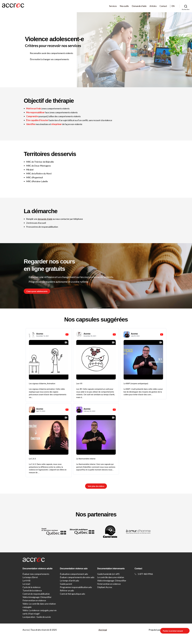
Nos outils (124, 6)
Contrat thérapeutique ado (72, 593)
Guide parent (66, 584)
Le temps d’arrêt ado (69, 580)
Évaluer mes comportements (36, 574)
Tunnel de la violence (32, 590)
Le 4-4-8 (26, 580)
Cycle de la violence (32, 587)
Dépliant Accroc (104, 587)
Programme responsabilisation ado (76, 587)
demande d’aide (45, 219)
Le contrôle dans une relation (110, 577)
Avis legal (102, 629)
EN (173, 6)
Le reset (26, 584)
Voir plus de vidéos (96, 486)
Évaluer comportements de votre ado (77, 577)
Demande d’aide (139, 6)
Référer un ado (67, 590)
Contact (163, 6)
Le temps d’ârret (30, 577)
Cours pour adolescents (37, 291)
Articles (153, 6)
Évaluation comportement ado (74, 574)
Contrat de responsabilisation (36, 593)
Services (113, 6)
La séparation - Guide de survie (37, 617)
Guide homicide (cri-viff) (108, 574)
